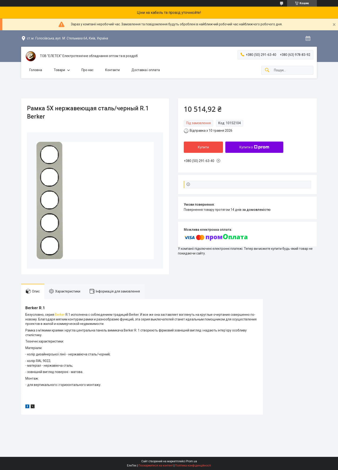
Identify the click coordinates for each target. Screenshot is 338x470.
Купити (203, 147)
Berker (60, 314)
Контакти (112, 70)
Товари (59, 70)
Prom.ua (191, 461)
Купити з (254, 147)
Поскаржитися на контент (155, 465)
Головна (35, 70)
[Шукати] (267, 70)
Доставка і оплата (145, 70)
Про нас (87, 70)
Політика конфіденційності (193, 465)
